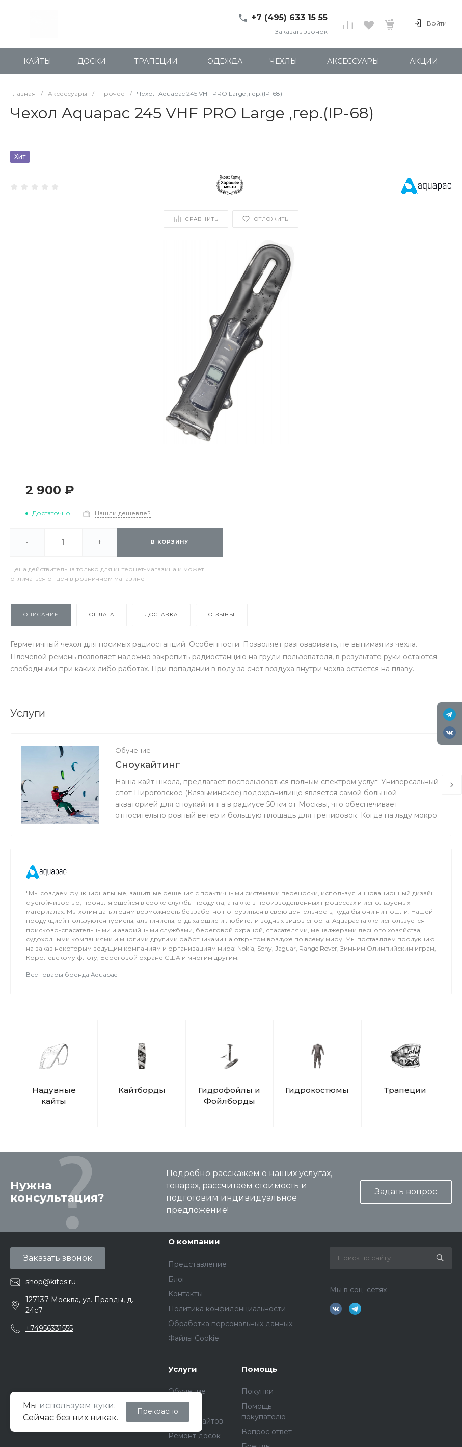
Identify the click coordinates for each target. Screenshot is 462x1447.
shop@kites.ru (50, 1281)
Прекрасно (157, 1411)
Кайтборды (142, 1090)
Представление (197, 1264)
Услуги (182, 1369)
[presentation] (452, 785)
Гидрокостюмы (317, 1090)
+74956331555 (49, 1328)
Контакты (185, 1294)
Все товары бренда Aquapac (71, 974)
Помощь (259, 1369)
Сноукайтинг (147, 764)
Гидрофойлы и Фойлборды (229, 1095)
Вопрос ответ (266, 1431)
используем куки (76, 1405)
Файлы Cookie (193, 1338)
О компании (194, 1241)
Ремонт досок (194, 1435)
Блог (176, 1279)
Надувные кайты (54, 1095)
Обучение (133, 750)
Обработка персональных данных (230, 1323)
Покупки (257, 1391)
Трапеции (405, 1090)
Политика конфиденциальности (227, 1308)
